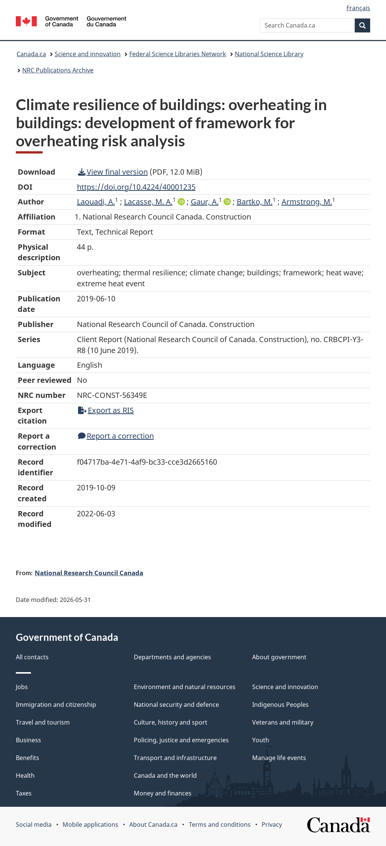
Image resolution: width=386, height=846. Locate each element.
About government (279, 657)
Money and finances (162, 793)
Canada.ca (31, 54)
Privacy (272, 824)
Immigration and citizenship (56, 704)
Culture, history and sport (170, 722)
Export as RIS (106, 410)
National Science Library (269, 54)
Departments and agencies (172, 657)
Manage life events (279, 758)
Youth (260, 740)
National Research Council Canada (89, 572)
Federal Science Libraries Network (177, 54)
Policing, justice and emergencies (181, 740)
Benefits (27, 758)
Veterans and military (282, 722)
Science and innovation (88, 54)
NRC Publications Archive (57, 70)
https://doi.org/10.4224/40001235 (136, 187)
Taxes (24, 793)
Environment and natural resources (185, 687)
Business (28, 740)
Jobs (22, 687)
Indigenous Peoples (280, 704)
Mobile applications (90, 824)
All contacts (32, 657)
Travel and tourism (43, 722)
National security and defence (176, 704)
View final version (113, 172)
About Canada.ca (153, 824)
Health (25, 775)
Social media (34, 824)
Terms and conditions (220, 824)
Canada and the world (165, 775)
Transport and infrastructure (175, 758)
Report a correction (116, 436)
